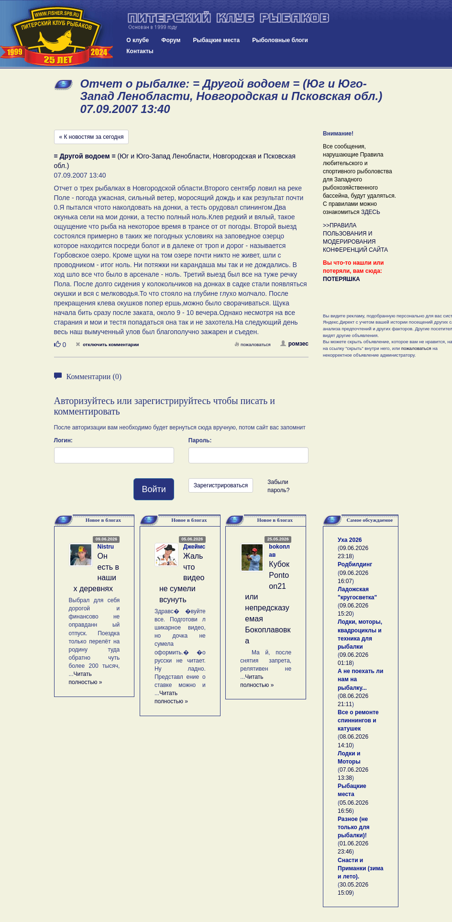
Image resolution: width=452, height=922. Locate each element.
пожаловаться (252, 344)
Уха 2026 (350, 540)
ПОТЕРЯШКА (341, 279)
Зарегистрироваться (221, 485)
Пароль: (200, 440)
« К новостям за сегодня (91, 137)
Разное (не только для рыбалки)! (354, 827)
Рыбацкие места (216, 40)
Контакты (140, 51)
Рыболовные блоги (280, 40)
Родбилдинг (355, 564)
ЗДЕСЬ (370, 212)
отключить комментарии (107, 344)
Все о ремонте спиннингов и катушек (358, 720)
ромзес (294, 343)
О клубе (137, 40)
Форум (170, 40)
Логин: (63, 440)
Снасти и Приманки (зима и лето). (360, 868)
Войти (153, 489)
